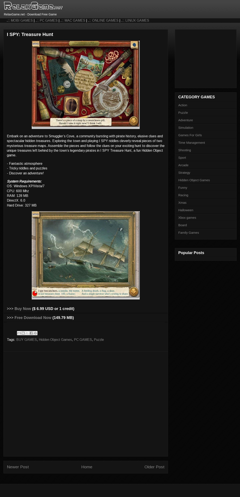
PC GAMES (49, 20)
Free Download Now (33, 318)
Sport (182, 157)
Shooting (184, 150)
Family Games (188, 232)
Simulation (185, 127)
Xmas (182, 202)
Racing (183, 195)
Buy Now (23, 309)
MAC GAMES (74, 20)
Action (182, 105)
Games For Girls (190, 135)
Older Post (154, 467)
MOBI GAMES (22, 20)
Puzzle (99, 339)
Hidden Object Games (55, 339)
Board (182, 225)
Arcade (183, 165)
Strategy (184, 172)
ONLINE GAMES (105, 20)
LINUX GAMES (137, 20)
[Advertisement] (49, 404)
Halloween (185, 210)
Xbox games (187, 217)
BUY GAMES (26, 339)
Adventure (185, 120)
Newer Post (18, 467)
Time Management (191, 142)
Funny (182, 187)
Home (86, 467)
